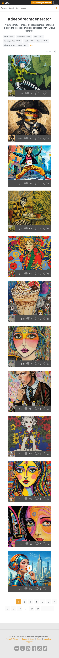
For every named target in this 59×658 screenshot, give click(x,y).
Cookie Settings (28, 639)
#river (9, 36)
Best (17, 8)
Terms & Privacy (12, 639)
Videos (23, 8)
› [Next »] (47, 609)
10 (20, 609)
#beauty (10, 45)
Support (29, 642)
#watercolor (24, 36)
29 (38, 609)
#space (42, 41)
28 (32, 609)
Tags (39, 639)
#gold (23, 45)
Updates (47, 639)
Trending (4, 8)
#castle (29, 41)
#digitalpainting (12, 41)
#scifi (38, 36)
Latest (11, 8)
